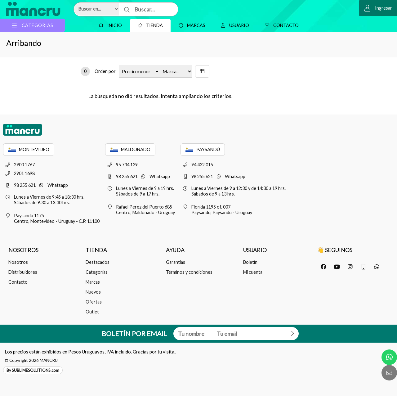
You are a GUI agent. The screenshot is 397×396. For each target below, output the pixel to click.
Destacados (97, 262)
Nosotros (18, 262)
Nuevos (93, 292)
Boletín (250, 262)
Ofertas (94, 301)
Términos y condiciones (189, 272)
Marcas (190, 25)
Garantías (175, 262)
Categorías (97, 272)
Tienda (149, 25)
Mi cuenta (252, 272)
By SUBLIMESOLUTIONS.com (33, 370)
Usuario (233, 25)
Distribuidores (22, 272)
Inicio (108, 25)
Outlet (92, 311)
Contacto (280, 25)
